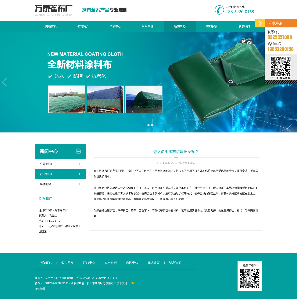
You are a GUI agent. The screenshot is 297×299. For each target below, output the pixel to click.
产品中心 (115, 26)
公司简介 (83, 26)
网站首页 (51, 26)
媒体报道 (46, 184)
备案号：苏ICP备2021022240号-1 (54, 283)
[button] (4, 82)
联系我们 (244, 26)
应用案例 (147, 26)
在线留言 (212, 26)
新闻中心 (179, 26)
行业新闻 (46, 174)
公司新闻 (46, 164)
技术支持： (126, 283)
